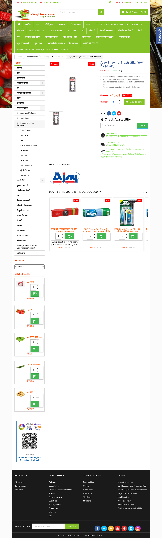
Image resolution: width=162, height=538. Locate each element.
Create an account (140, 2)
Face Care (24, 160)
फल (37, 24)
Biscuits (72, 30)
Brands (19, 260)
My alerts (87, 501)
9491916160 (28, 2)
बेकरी (140, 30)
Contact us (53, 508)
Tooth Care (24, 118)
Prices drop (19, 482)
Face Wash (24, 150)
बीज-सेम (20, 30)
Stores (51, 516)
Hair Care (24, 135)
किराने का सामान (106, 30)
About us (52, 493)
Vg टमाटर (30, 309)
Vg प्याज (30, 282)
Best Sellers (22, 274)
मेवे (18, 37)
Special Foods (36, 30)
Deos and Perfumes (28, 113)
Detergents (56, 30)
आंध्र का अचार (75, 24)
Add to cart (134, 102)
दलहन (88, 24)
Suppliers (53, 501)
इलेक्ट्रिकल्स (49, 24)
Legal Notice (54, 486)
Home (17, 63)
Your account (92, 475)
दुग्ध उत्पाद (38, 43)
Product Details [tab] (59, 164)
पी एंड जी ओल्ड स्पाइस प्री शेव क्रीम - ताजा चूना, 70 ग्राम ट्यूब (64, 230)
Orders (86, 486)
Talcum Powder (26, 165)
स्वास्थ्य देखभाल (124, 37)
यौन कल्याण (73, 43)
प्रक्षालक (62, 24)
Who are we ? (90, 43)
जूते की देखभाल (25, 170)
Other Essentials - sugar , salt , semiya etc (119, 24)
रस (83, 30)
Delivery (52, 482)
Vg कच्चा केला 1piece (35, 337)
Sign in (127, 2)
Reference (105, 70)
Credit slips (88, 489)
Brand (115, 70)
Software (21, 253)
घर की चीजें (86, 37)
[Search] (81, 12)
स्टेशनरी (92, 30)
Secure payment (55, 497)
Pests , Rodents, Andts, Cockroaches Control (42, 49)
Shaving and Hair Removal (25, 124)
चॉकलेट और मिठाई (125, 30)
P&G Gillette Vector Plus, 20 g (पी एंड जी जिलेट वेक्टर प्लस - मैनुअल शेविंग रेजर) (128, 231)
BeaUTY (23, 140)
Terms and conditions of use (60, 489)
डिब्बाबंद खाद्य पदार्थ (32, 37)
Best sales (18, 489)
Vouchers (87, 497)
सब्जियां (28, 24)
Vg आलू (30, 392)
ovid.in (128, 501)
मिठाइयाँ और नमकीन (55, 43)
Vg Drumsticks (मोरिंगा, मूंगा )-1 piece (35, 365)
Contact (123, 475)
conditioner (24, 175)
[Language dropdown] (110, 2)
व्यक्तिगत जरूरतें (51, 37)
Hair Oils (23, 155)
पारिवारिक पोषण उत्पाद (104, 37)
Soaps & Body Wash (28, 145)
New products (20, 486)
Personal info (88, 482)
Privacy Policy (55, 504)
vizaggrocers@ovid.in (52, 2)
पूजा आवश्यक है (23, 43)
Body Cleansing (26, 130)
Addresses (88, 493)
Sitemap (52, 512)
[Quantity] (33, 287)
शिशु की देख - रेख (69, 37)
